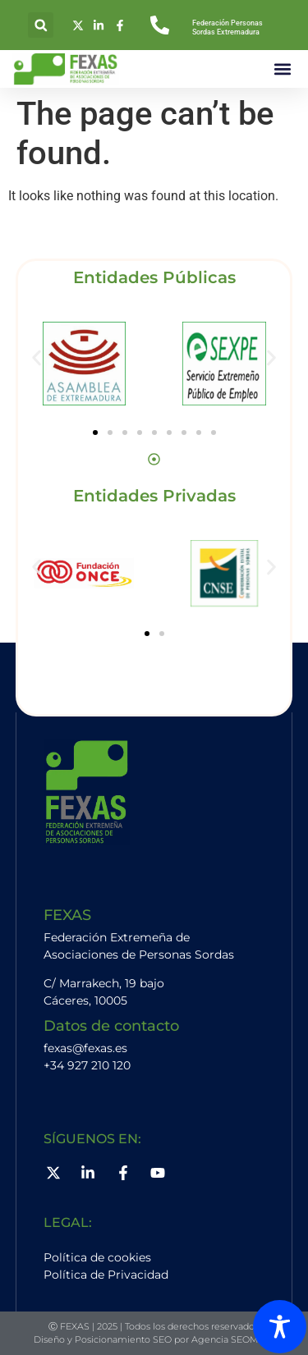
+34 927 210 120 (87, 1065)
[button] (40, 25)
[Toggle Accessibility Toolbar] (279, 1326)
